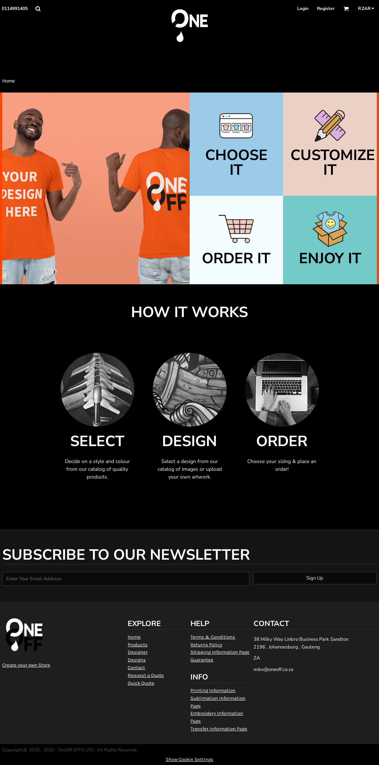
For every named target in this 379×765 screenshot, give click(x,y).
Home (134, 637)
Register (326, 8)
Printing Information (212, 690)
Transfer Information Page (218, 728)
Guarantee (201, 660)
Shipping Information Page (219, 652)
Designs (137, 660)
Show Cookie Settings (189, 759)
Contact (136, 667)
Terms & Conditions (212, 637)
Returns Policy (206, 644)
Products (138, 644)
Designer (138, 652)
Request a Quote (146, 675)
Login (303, 8)
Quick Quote (141, 683)
